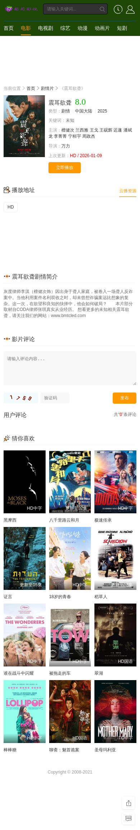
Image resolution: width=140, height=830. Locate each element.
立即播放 (64, 167)
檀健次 (67, 130)
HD (11, 207)
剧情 (65, 111)
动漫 (83, 28)
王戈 (94, 130)
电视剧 (45, 28)
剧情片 (47, 88)
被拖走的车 (60, 673)
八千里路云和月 (64, 520)
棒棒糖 (10, 749)
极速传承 (103, 520)
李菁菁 (60, 136)
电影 (26, 28)
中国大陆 (83, 111)
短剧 (122, 28)
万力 (65, 145)
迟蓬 (117, 130)
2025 (102, 111)
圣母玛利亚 (105, 749)
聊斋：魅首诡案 (64, 749)
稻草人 (100, 596)
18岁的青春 (60, 596)
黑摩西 (10, 520)
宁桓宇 (74, 136)
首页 (9, 28)
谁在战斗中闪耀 (19, 673)
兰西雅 (81, 130)
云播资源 (127, 190)
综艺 (65, 28)
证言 (8, 596)
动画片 (102, 28)
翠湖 (98, 673)
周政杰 (88, 136)
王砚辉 (105, 130)
